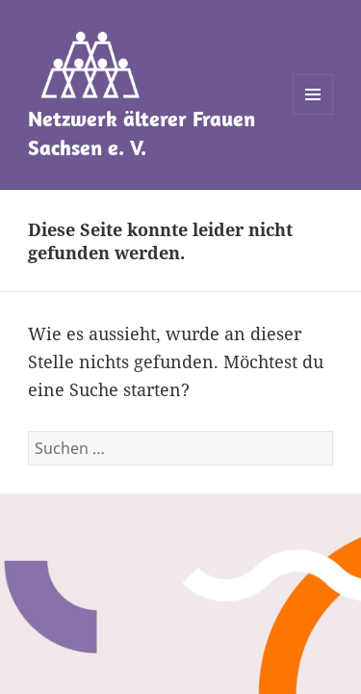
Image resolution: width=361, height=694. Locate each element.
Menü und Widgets (313, 114)
